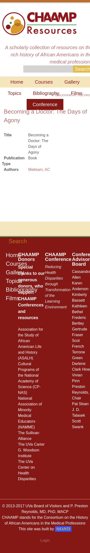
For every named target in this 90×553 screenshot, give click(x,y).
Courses (44, 82)
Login (45, 540)
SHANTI (63, 529)
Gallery (71, 82)
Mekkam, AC (39, 169)
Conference (45, 104)
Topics (14, 93)
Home (16, 82)
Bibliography (46, 93)
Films (12, 298)
